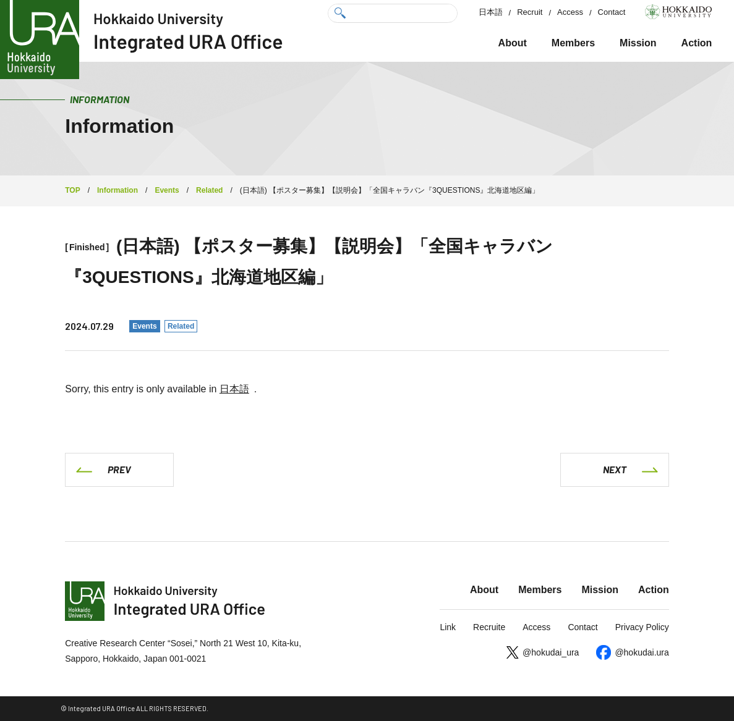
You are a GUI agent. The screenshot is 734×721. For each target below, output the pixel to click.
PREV (119, 469)
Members (573, 43)
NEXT (614, 469)
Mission (638, 43)
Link (448, 627)
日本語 (491, 12)
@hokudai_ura (551, 652)
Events (144, 326)
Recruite (489, 627)
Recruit (529, 12)
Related (181, 326)
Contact (612, 12)
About (512, 43)
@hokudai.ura (641, 652)
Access (570, 12)
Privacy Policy (642, 627)
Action (696, 43)
